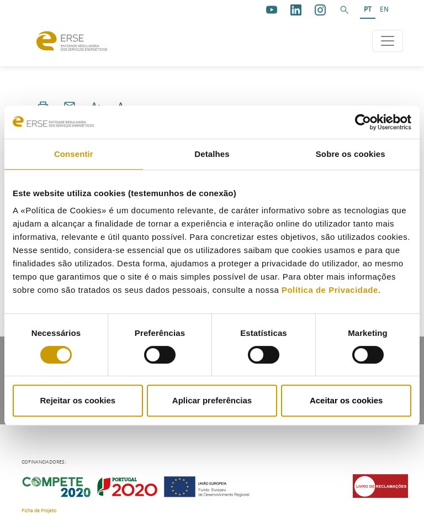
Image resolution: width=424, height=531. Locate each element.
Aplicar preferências (212, 400)
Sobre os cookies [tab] (350, 154)
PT (368, 10)
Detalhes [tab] (211, 154)
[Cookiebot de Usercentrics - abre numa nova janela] (363, 122)
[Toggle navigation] (387, 41)
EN (384, 10)
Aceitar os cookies (346, 400)
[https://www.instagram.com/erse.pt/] (320, 10)
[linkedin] (296, 10)
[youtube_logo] (271, 10)
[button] (344, 10)
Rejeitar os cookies (77, 400)
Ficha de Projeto (39, 511)
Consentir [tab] (73, 154)
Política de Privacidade (330, 290)
